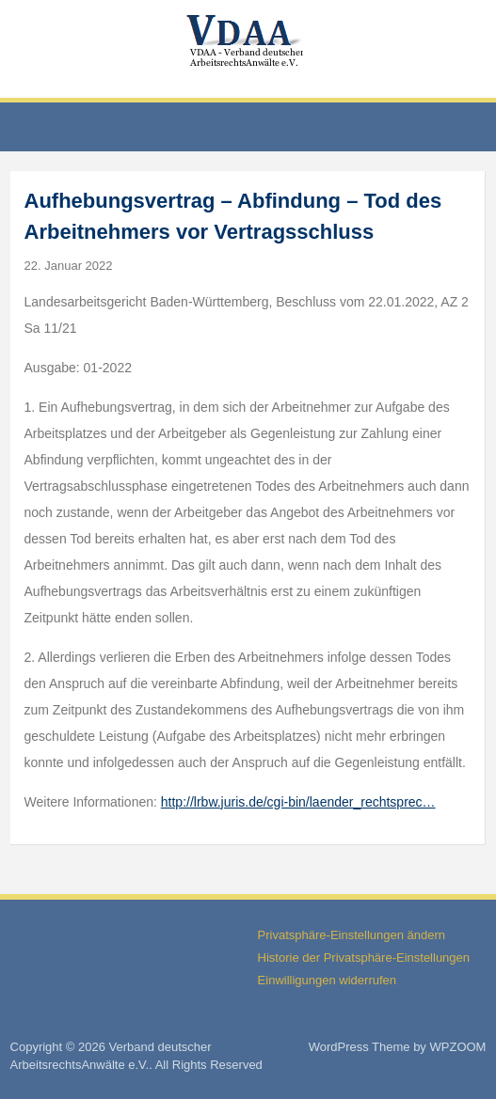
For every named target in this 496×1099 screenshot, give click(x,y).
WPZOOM (458, 1047)
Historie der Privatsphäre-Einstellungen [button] (364, 957)
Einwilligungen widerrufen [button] (327, 980)
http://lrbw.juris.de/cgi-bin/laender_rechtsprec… (298, 801)
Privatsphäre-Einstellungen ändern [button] (351, 935)
